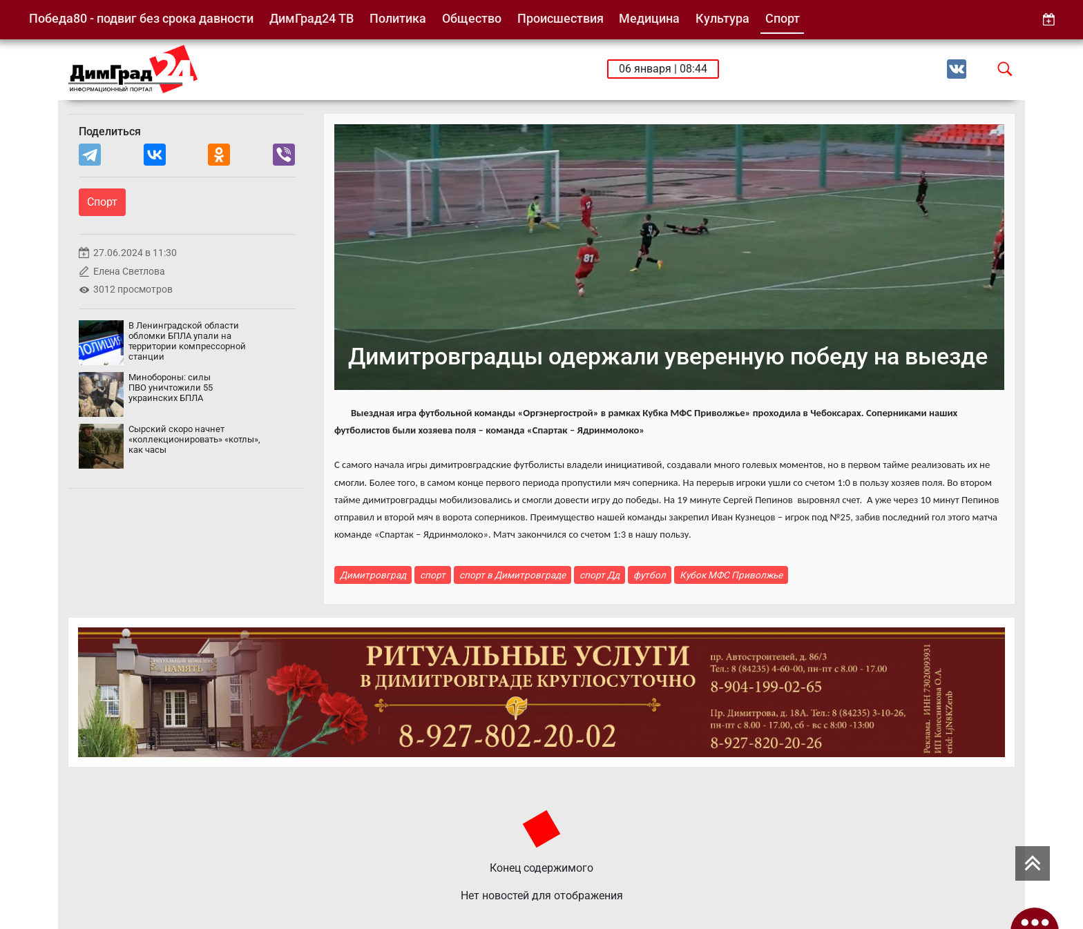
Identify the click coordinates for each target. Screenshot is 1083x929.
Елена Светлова (129, 271)
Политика (398, 18)
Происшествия (560, 18)
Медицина (649, 18)
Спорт (782, 18)
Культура (722, 18)
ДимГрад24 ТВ (311, 18)
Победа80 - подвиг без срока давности (141, 18)
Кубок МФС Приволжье (731, 574)
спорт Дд (599, 574)
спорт (432, 574)
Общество (471, 18)
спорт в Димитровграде (512, 574)
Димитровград (373, 574)
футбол (649, 574)
